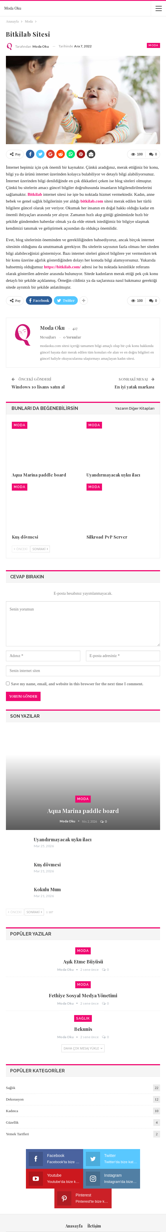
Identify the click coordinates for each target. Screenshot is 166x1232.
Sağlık (83, 1018)
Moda (153, 45)
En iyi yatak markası (134, 386)
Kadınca (12, 1110)
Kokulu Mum (47, 889)
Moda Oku (12, 8)
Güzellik (12, 1122)
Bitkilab (35, 194)
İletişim (94, 1205)
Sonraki (40, 548)
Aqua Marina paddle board (83, 810)
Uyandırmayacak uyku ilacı (63, 839)
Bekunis (83, 1028)
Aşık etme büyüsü (83, 961)
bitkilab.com (92, 201)
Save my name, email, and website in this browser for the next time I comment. (77, 684)
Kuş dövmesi (47, 864)
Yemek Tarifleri (17, 1133)
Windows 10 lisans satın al (38, 386)
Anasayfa (74, 1205)
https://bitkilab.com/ (62, 266)
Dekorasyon (15, 1099)
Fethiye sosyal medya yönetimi (83, 995)
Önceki (21, 548)
